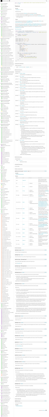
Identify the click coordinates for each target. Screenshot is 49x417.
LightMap (3, 344)
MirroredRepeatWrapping (6, 239)
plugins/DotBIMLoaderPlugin (5, 67)
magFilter (21, 84)
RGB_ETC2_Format (5, 280)
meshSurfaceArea (5, 374)
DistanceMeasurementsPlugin (7, 59)
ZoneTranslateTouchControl (6, 134)
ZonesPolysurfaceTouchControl (7, 141)
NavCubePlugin (4, 91)
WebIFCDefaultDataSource (6, 117)
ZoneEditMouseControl (6, 129)
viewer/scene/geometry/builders (6, 308)
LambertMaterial (5, 359)
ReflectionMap (4, 347)
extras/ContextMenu (4, 3)
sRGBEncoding (4, 301)
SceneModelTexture (5, 410)
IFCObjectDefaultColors (6, 180)
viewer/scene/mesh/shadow (5, 399)
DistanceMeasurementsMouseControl (8, 58)
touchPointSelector (5, 160)
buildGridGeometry (5, 315)
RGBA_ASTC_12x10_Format (6, 256)
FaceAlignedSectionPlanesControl (7, 73)
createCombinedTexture (6, 17)
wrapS (20, 124)
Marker (3, 351)
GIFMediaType (4, 224)
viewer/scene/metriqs (4, 402)
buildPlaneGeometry (5, 317)
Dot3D (3, 148)
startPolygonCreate (5, 158)
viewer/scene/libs (3, 332)
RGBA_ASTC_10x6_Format (6, 253)
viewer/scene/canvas (4, 209)
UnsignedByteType (5, 293)
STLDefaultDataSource (6, 97)
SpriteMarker (4, 352)
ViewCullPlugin (4, 114)
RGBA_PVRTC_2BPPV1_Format (7, 271)
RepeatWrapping (5, 291)
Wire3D (3, 151)
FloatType (4, 222)
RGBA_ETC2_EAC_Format (6, 270)
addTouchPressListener (6, 156)
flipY (20, 76)
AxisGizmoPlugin (5, 44)
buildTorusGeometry (5, 322)
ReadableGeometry (5, 305)
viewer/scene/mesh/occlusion (5, 392)
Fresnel (3, 358)
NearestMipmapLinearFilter (6, 244)
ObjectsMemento (5, 380)
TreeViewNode (4, 111)
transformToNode (5, 161)
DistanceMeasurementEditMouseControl (8, 63)
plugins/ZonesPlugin (4, 127)
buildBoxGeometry (5, 309)
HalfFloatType (4, 225)
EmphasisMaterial (5, 357)
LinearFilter (4, 230)
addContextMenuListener (6, 145)
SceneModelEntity (5, 408)
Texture (3, 368)
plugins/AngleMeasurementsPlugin (6, 26)
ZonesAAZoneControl (5, 136)
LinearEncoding (4, 229)
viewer (2, 165)
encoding (20, 73)
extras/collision (3, 23)
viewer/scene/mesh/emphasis (5, 389)
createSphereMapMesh (6, 22)
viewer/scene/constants (5, 213)
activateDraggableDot (5, 152)
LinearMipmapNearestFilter (6, 235)
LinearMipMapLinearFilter (6, 231)
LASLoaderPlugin (5, 88)
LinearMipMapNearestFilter (6, 233)
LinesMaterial (4, 360)
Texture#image (40, 15)
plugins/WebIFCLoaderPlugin (5, 115)
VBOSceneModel (4, 414)
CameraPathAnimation (6, 202)
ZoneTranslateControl (5, 132)
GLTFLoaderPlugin (5, 81)
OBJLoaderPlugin (5, 94)
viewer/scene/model (4, 405)
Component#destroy (19, 405)
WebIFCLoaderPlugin (5, 118)
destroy (20, 160)
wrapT (20, 140)
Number (24, 73)
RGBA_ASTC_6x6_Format (6, 264)
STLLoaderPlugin (5, 98)
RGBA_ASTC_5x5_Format (6, 261)
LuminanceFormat (5, 238)
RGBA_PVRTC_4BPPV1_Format (7, 273)
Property (3, 177)
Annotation (4, 39)
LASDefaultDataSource (5, 87)
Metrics (3, 403)
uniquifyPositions (5, 415)
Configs (3, 166)
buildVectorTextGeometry (6, 324)
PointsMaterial (4, 366)
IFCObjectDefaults (5, 181)
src (20, 113)
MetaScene (4, 176)
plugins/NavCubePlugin (4, 90)
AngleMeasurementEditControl (7, 33)
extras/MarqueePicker (4, 6)
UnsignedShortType (5, 300)
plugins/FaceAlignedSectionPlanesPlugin (7, 71)
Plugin (3, 168)
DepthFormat (4, 220)
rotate (20, 90)
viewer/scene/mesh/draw (5, 385)
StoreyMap (4, 105)
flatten (3, 336)
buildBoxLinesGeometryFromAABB (7, 312)
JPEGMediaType (4, 227)
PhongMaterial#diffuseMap (23, 25)
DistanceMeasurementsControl (7, 66)
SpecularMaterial (5, 367)
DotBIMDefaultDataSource (6, 68)
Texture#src (32, 14)
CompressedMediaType (6, 218)
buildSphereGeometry (5, 321)
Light (3, 343)
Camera (3, 198)
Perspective (4, 207)
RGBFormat (4, 278)
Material (3, 362)
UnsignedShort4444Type (6, 297)
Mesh (3, 383)
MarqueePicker (4, 7)
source (19, 3)
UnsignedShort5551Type (6, 298)
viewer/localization (4, 169)
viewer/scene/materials (4, 354)
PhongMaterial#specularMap (33, 25)
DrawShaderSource (5, 386)
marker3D (3, 157)
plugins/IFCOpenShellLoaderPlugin (6, 83)
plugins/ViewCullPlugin (4, 112)
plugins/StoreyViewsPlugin (5, 103)
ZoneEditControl (5, 128)
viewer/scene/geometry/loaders (6, 325)
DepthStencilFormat (5, 221)
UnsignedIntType (5, 296)
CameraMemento (5, 378)
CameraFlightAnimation (6, 200)
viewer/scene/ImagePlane (5, 191)
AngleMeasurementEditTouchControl (8, 35)
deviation (3, 334)
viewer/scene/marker (4, 350)
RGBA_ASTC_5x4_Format (6, 260)
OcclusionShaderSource (6, 393)
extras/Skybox (3, 16)
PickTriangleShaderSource (6, 398)
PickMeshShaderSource (6, 396)
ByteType (3, 216)
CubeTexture (4, 340)
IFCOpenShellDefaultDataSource (7, 84)
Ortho (3, 206)
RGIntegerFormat (5, 287)
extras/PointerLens (4, 13)
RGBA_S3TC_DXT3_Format (6, 275)
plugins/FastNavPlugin (4, 76)
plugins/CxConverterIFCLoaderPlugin (7, 52)
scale (20, 100)
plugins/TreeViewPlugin (4, 108)
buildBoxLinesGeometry (6, 311)
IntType (3, 226)
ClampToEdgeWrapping (6, 217)
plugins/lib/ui (3, 147)
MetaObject (4, 175)
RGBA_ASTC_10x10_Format (6, 251)
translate (21, 116)
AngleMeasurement (5, 27)
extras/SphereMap (4, 20)
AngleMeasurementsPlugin (6, 30)
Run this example (18, 29)
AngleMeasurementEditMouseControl (8, 34)
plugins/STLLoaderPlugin (5, 96)
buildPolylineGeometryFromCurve (7, 320)
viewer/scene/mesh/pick (5, 395)
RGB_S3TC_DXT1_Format (6, 284)
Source (7, 0)
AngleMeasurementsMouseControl (7, 29)
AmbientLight (4, 339)
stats (3, 187)
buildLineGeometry (5, 316)
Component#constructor (20, 174)
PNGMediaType (4, 247)
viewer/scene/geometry (4, 303)
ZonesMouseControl (5, 137)
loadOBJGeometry (5, 328)
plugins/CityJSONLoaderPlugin (6, 48)
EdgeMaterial (4, 355)
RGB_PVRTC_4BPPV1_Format (7, 283)
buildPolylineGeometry (6, 318)
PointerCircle (4, 12)
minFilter (21, 87)
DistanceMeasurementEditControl (7, 62)
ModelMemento (4, 379)
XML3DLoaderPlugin (5, 125)
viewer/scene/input (4, 329)
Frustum (3, 205)
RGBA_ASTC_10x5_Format (6, 252)
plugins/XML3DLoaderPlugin (5, 124)
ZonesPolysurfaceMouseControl (7, 140)
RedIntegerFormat (5, 289)
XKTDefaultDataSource (6, 121)
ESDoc (44, 410)
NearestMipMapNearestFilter (7, 243)
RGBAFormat (4, 248)
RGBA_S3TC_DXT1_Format (6, 274)
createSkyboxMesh (5, 19)
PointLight (4, 346)
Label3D (3, 149)
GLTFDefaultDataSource (6, 80)
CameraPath (4, 201)
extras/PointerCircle (4, 10)
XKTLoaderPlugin (5, 122)
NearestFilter (4, 240)
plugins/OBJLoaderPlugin (5, 93)
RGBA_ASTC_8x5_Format (6, 265)
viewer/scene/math (4, 370)
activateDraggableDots (6, 153)
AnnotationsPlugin (5, 41)
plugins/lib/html (3, 144)
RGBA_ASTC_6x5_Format (6, 262)
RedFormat (4, 288)
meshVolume (4, 375)
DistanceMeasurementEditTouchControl (8, 64)
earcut (3, 335)
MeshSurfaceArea (5, 371)
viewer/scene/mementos (5, 377)
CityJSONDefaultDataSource (6, 49)
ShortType (4, 292)
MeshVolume (4, 372)
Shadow (3, 348)
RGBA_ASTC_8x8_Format (6, 267)
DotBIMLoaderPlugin (5, 70)
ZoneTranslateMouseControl (7, 133)
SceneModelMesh (5, 409)
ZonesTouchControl (5, 142)
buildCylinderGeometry (6, 313)
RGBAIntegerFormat (5, 249)
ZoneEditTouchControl (6, 131)
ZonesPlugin (4, 138)
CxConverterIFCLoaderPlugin (6, 54)
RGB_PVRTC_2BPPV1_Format (7, 282)
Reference (4, 0)
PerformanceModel (5, 406)
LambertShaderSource (5, 388)
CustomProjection (5, 204)
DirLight (3, 342)
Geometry (3, 304)
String (22, 113)
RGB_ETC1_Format (5, 279)
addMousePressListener (6, 154)
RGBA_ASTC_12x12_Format (6, 257)
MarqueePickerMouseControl (6, 9)
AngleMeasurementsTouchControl (7, 31)
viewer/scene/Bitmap (4, 188)
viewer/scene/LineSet (4, 194)
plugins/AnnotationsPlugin (5, 38)
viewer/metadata (3, 172)
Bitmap (3, 190)
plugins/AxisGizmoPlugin (5, 42)
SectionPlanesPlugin (5, 101)
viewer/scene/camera (4, 197)
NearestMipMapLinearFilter (6, 242)
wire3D (3, 163)
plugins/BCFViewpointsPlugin (5, 45)
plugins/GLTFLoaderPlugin (5, 78)
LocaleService (4, 171)
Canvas (3, 210)
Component (4, 184)
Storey (3, 104)
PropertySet (4, 179)
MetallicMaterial (5, 363)
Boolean (24, 229)
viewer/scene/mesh (4, 382)
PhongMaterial (4, 364)
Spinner (3, 212)
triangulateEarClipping (6, 162)
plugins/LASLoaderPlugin (5, 86)
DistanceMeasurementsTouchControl (8, 60)
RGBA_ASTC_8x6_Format (6, 266)
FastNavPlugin (4, 77)
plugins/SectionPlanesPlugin (5, 100)
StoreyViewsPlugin (5, 107)
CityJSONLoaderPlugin (5, 51)
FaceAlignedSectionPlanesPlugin (7, 74)
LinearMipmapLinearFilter (6, 234)
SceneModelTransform (5, 413)
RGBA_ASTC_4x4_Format (6, 258)
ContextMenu (4, 4)
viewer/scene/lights (4, 338)
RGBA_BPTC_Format (5, 269)
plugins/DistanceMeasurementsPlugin (7, 55)
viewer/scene (3, 183)
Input (3, 331)
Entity (3, 185)
